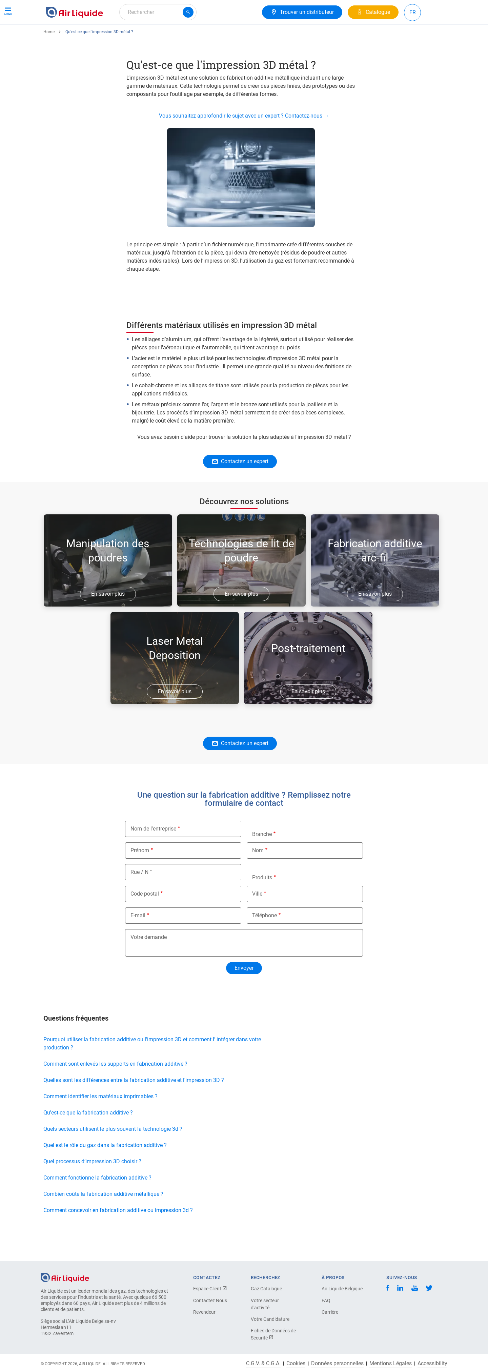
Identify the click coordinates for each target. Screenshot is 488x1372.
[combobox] (158, 12)
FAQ (326, 1300)
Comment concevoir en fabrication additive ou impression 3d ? (118, 1235)
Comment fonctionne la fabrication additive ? (97, 1202)
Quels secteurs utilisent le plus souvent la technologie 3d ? (112, 1153)
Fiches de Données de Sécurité (273, 1334)
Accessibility (432, 1363)
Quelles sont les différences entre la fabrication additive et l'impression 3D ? (133, 1105)
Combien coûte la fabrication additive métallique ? (103, 1218)
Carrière (180, 36)
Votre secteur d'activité (265, 1304)
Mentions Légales (390, 1363)
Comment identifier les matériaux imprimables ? (100, 1121)
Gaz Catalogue (266, 1288)
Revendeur (204, 1312)
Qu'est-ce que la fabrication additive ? (88, 1137)
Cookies (295, 1363)
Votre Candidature (270, 1319)
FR (412, 12)
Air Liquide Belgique (342, 1288)
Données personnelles (337, 1363)
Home (49, 57)
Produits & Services (72, 36)
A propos (150, 36)
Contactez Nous (210, 1300)
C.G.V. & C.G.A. (263, 1363)
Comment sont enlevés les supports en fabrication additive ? (115, 1088)
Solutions (117, 36)
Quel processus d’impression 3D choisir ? (93, 1186)
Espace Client (210, 1288)
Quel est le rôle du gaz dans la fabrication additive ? (105, 1170)
